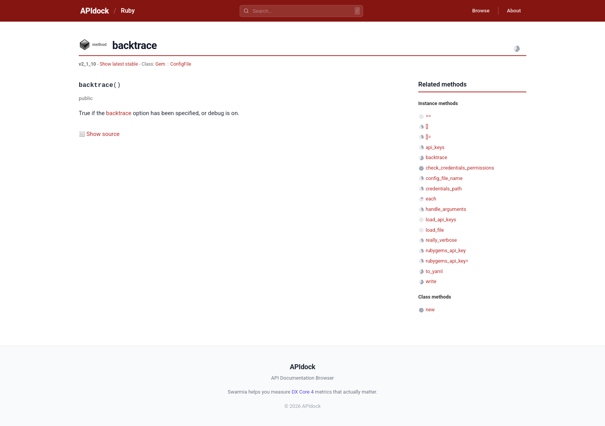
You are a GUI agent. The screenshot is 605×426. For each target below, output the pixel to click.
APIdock (94, 10)
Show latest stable (119, 64)
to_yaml (434, 271)
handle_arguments (446, 209)
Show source (103, 134)
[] (427, 126)
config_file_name (444, 178)
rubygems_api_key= (447, 261)
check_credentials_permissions (460, 168)
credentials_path (444, 189)
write (431, 281)
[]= (428, 137)
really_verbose (441, 240)
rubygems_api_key (446, 250)
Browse (478, 11)
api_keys (435, 147)
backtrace (119, 113)
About (512, 11)
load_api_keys (441, 219)
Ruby (128, 10)
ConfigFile (180, 64)
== (428, 116)
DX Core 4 (303, 392)
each (431, 199)
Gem (160, 64)
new (430, 309)
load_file (435, 230)
